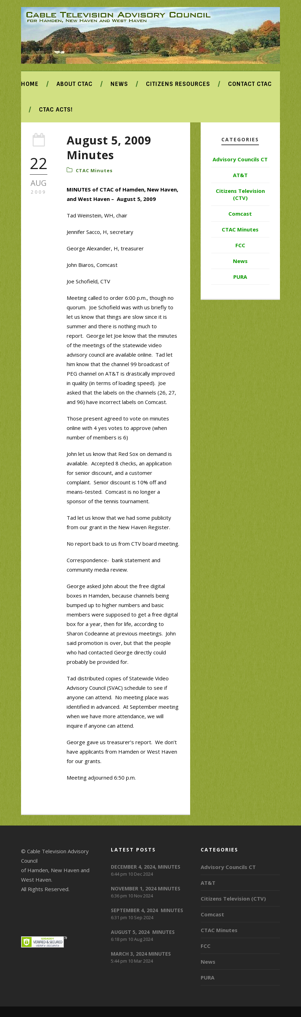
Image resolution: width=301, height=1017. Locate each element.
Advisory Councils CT (240, 159)
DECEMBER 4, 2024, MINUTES (145, 866)
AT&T (240, 175)
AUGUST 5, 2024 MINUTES (143, 932)
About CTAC (74, 84)
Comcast (240, 213)
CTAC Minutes (94, 170)
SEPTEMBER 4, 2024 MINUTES (147, 910)
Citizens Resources (178, 84)
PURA (240, 276)
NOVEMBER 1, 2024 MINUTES (145, 888)
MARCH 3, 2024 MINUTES (141, 953)
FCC (240, 245)
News (119, 84)
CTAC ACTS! (56, 109)
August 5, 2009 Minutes (109, 147)
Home (30, 84)
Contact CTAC (250, 84)
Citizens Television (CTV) (240, 194)
